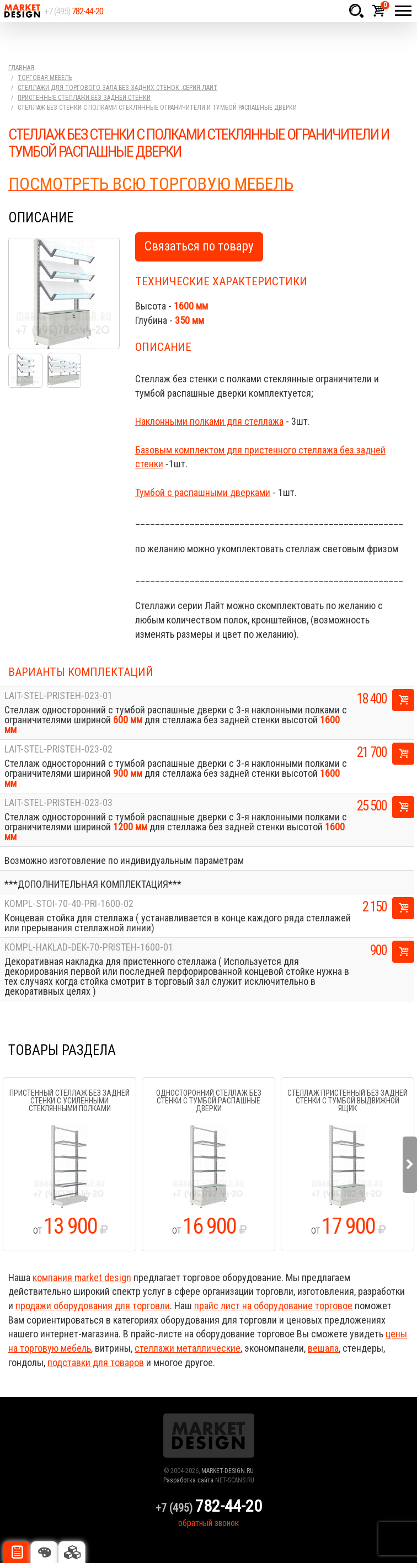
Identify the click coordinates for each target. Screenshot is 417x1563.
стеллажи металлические (187, 1348)
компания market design (82, 1277)
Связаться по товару (199, 246)
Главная (21, 68)
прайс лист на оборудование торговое (273, 1305)
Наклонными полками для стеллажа (209, 421)
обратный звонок (208, 1523)
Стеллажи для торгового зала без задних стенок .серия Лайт (117, 88)
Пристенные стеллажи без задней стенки (84, 98)
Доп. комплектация (71, 1552)
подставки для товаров (95, 1362)
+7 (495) (73, 11)
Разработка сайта (188, 1480)
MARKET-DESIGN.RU (227, 1471)
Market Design (22, 11)
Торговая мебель (45, 78)
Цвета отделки (44, 1552)
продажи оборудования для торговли (92, 1305)
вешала (323, 1348)
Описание (16, 1552)
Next (410, 1165)
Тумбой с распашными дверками (202, 492)
